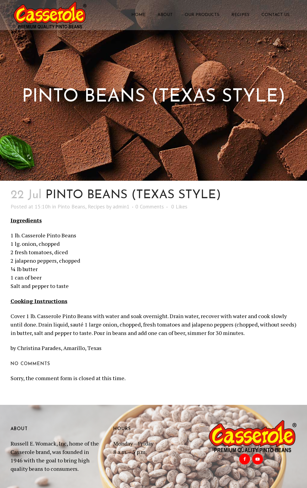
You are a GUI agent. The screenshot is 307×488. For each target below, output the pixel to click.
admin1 (121, 206)
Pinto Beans (71, 206)
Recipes (96, 206)
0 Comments (149, 206)
